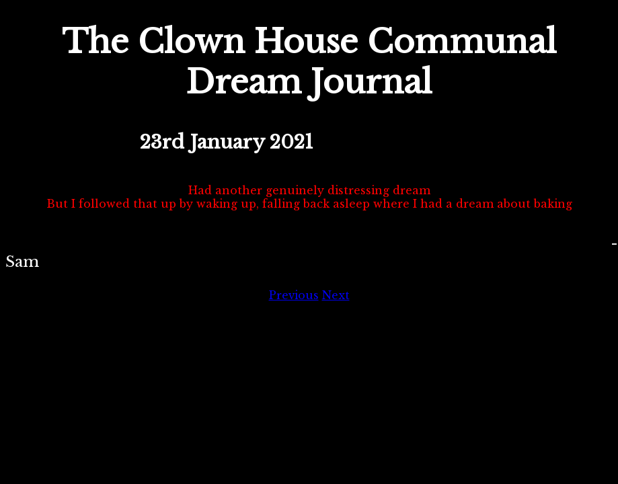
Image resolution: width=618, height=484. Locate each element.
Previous (294, 295)
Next (336, 295)
